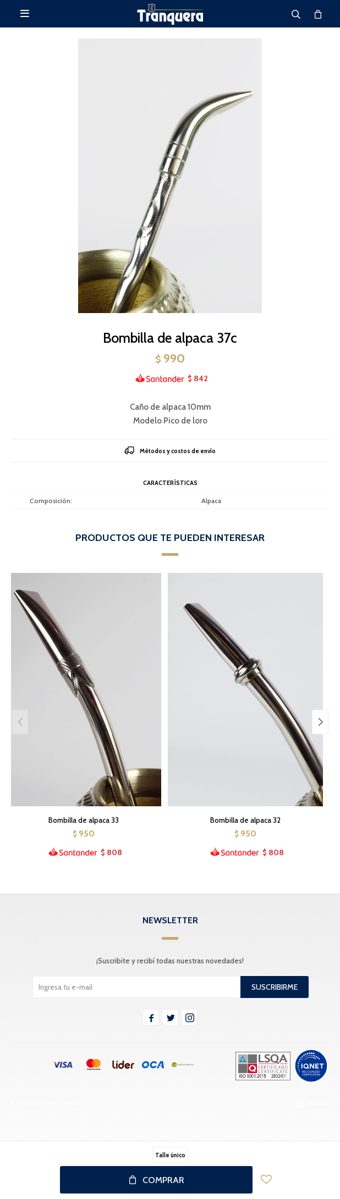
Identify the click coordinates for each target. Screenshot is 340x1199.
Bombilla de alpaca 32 (245, 820)
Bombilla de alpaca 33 (83, 820)
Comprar (163, 1180)
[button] (320, 722)
